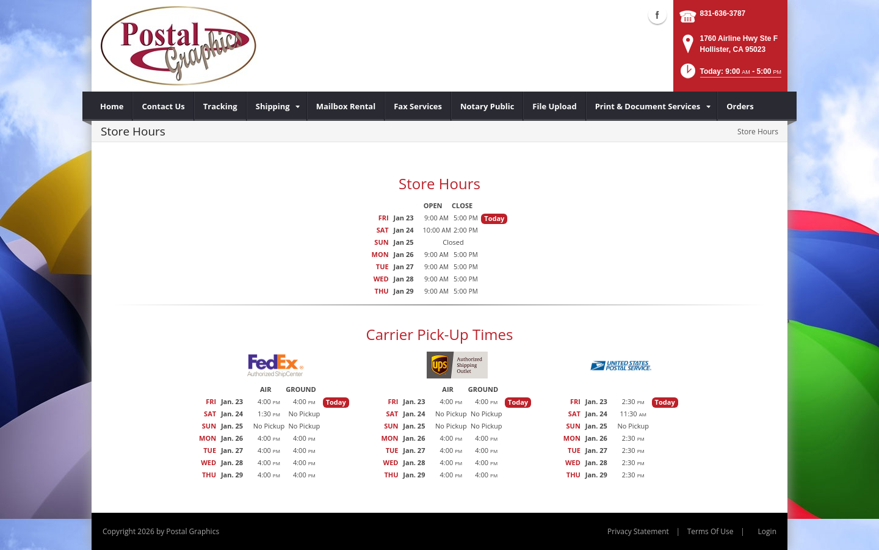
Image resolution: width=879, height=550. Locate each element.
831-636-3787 (723, 13)
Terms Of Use (710, 531)
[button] (729, 75)
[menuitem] (112, 106)
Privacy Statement (638, 531)
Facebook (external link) (657, 14)
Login (767, 531)
